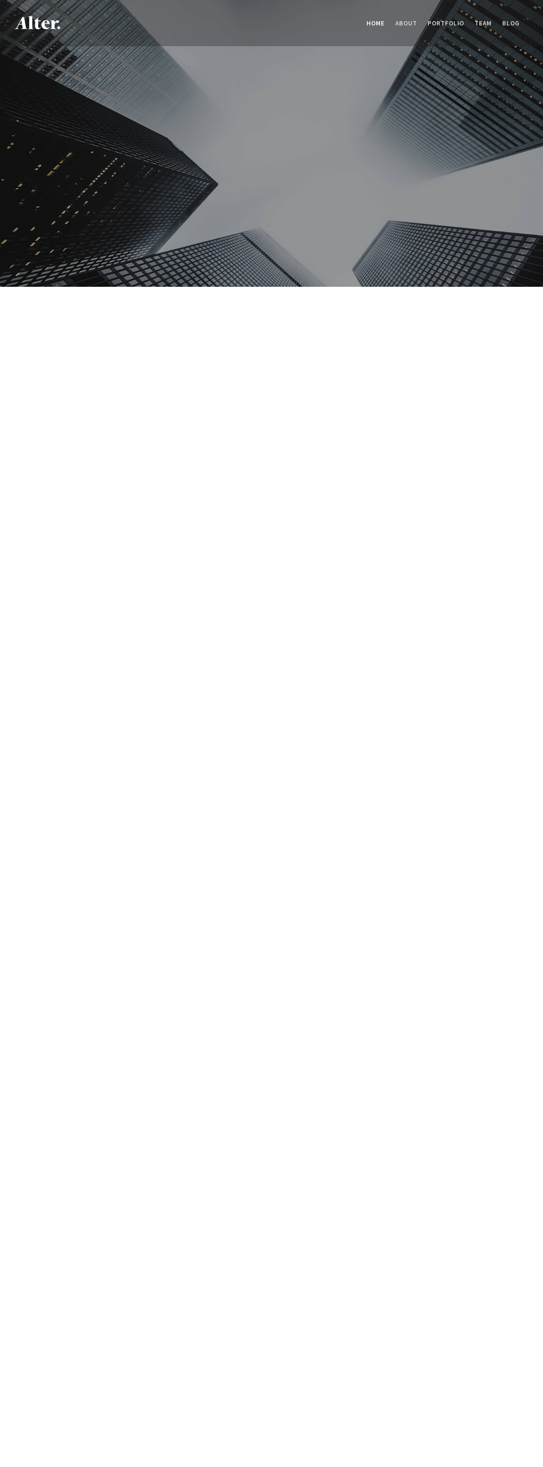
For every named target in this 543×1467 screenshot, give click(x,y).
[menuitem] (376, 23)
